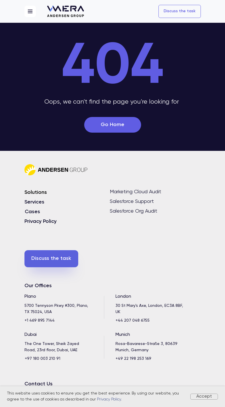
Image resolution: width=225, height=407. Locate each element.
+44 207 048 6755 (132, 320)
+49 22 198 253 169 (133, 359)
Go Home (112, 124)
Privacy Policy (109, 399)
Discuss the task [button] (179, 11)
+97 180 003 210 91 (42, 359)
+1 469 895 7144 (39, 320)
